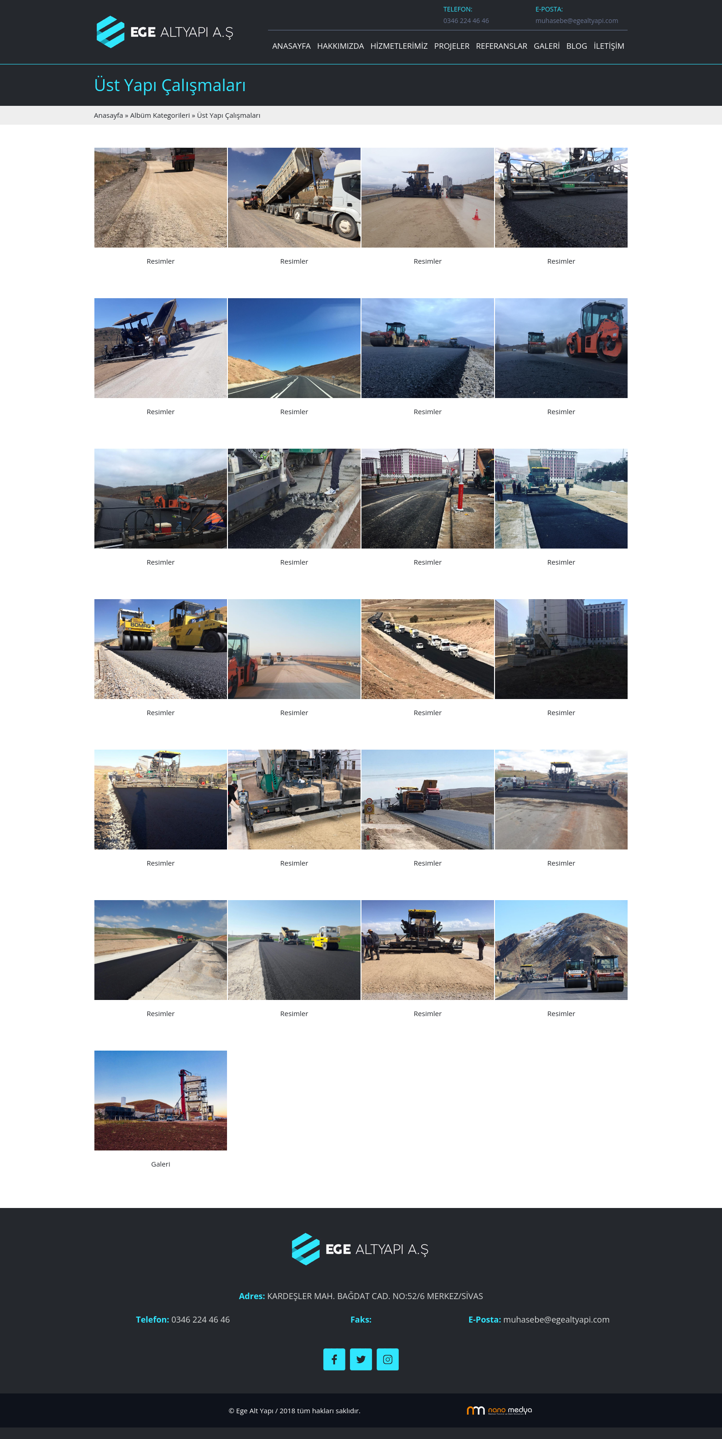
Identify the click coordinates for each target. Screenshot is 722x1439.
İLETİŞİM (609, 45)
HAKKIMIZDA (340, 45)
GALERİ (547, 45)
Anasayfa (108, 115)
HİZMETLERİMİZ (398, 45)
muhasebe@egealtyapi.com (577, 20)
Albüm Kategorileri (160, 115)
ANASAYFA (291, 45)
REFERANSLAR (502, 45)
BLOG (576, 45)
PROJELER (452, 45)
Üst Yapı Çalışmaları (229, 115)
